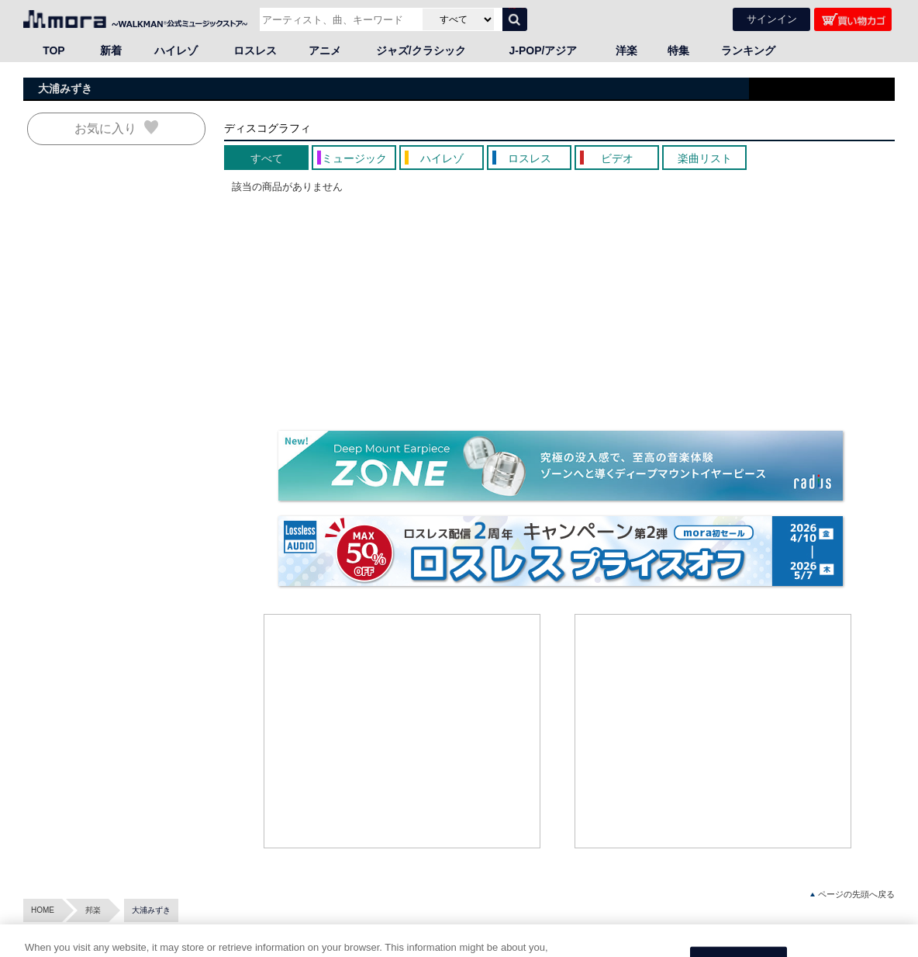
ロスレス (255, 50)
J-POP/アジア (543, 50)
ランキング (748, 50)
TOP (54, 50)
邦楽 (93, 910)
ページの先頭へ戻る (852, 894)
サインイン (772, 19)
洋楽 (626, 50)
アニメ (325, 50)
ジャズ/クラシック (421, 50)
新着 (111, 50)
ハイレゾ (176, 50)
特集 (678, 50)
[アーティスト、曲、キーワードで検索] (339, 19)
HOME (42, 910)
